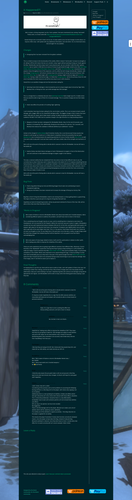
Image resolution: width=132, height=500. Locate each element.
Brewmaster (55, 2)
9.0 (42, 13)
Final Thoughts (97, 17)
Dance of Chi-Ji (32, 69)
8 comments (55, 13)
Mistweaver (67, 2)
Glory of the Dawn (42, 69)
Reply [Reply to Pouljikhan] (85, 356)
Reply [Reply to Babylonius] (85, 305)
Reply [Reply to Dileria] (85, 384)
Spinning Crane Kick (57, 96)
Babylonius (28, 13)
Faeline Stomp (41, 133)
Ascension (26, 67)
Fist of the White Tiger (68, 69)
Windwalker (79, 2)
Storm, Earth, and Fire (55, 250)
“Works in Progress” (98, 15)
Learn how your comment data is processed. (58, 474)
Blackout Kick (27, 137)
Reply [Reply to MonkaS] (85, 328)
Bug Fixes (95, 13)
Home (47, 2)
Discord (89, 2)
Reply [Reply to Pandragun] (85, 345)
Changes (95, 11)
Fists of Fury (78, 137)
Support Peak (98, 2)
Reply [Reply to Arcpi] (85, 371)
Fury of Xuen (51, 69)
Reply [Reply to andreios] (85, 288)
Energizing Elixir (35, 73)
